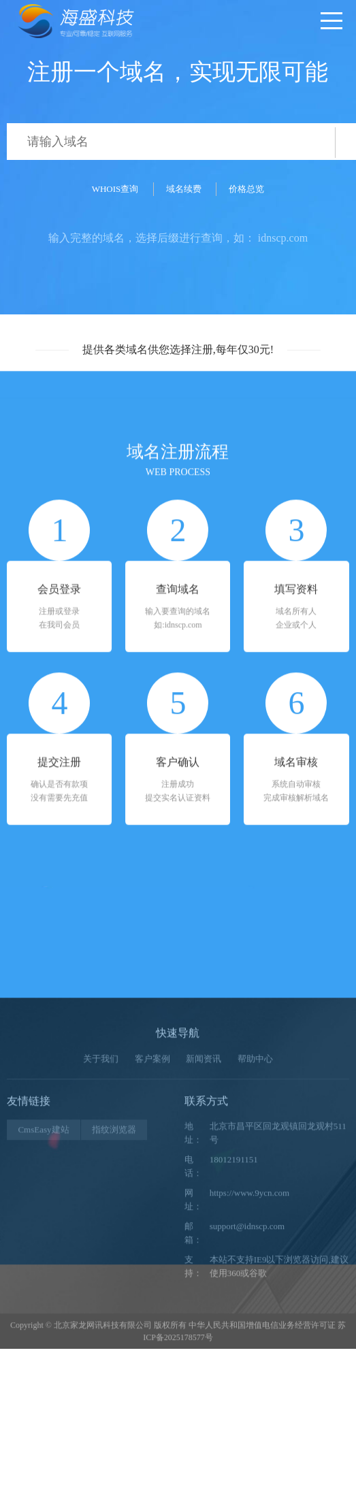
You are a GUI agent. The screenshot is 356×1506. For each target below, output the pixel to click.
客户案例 (152, 1178)
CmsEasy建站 (43, 1250)
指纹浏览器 (114, 1250)
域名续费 (183, 189)
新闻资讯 (203, 1178)
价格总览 (246, 189)
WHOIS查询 (115, 189)
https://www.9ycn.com (250, 1313)
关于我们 (100, 1178)
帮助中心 (255, 1178)
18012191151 (234, 1280)
